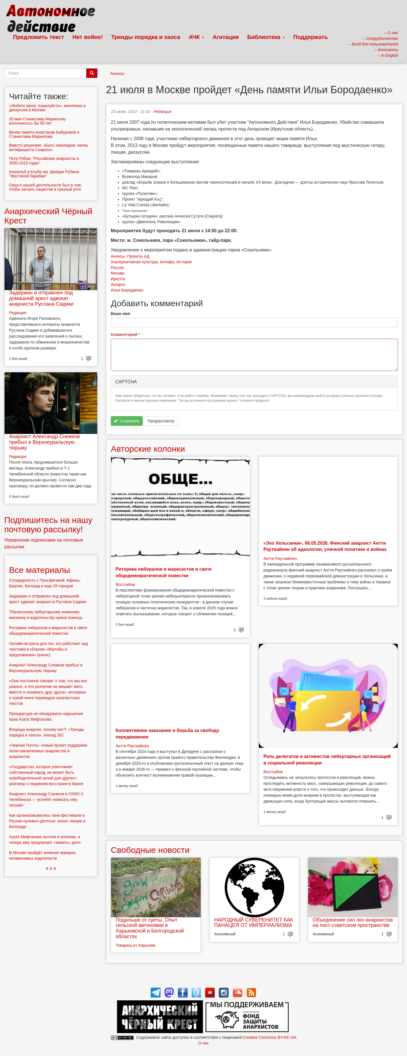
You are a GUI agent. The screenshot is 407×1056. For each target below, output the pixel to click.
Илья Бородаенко (127, 290)
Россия (117, 267)
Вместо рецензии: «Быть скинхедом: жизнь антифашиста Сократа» (48, 147)
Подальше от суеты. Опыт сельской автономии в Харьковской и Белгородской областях (150, 928)
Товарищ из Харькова (135, 945)
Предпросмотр (161, 421)
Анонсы (117, 73)
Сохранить (126, 421)
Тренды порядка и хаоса (145, 37)
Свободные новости (150, 850)
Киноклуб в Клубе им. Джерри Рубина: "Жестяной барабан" (44, 174)
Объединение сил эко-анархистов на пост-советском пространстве (353, 922)
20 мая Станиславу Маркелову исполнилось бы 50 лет (37, 121)
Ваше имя (120, 313)
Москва (117, 273)
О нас (203, 1043)
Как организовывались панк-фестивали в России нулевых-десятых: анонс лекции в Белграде (47, 821)
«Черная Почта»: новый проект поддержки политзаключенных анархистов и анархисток (48, 751)
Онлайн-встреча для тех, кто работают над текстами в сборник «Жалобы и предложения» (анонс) (48, 649)
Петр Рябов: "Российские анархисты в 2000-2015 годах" (44, 160)
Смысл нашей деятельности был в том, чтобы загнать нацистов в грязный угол (46, 187)
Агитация (226, 37)
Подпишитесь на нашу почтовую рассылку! (48, 524)
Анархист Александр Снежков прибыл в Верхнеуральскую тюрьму (44, 442)
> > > (51, 868)
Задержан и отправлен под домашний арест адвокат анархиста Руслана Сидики (41, 298)
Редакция (162, 111)
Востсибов (125, 584)
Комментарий (125, 334)
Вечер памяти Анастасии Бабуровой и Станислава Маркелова (44, 134)
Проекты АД (138, 256)
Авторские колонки (148, 448)
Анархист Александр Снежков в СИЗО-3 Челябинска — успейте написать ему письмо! (46, 799)
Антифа (167, 262)
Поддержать (310, 37)
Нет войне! (88, 37)
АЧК (196, 37)
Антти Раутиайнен (280, 558)
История (184, 262)
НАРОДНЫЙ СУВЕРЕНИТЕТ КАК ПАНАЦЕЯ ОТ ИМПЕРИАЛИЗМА (253, 922)
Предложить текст (38, 37)
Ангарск (118, 284)
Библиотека (266, 37)
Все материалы (39, 570)
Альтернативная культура (134, 262)
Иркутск (118, 279)
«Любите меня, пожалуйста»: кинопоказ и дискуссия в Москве (47, 107)
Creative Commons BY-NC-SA (269, 1037)
